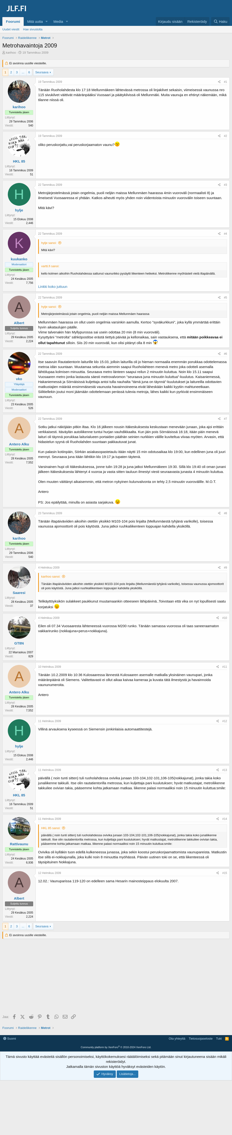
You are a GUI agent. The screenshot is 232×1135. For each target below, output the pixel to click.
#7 (225, 418)
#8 (225, 513)
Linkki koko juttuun (52, 287)
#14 (224, 819)
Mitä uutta (35, 21)
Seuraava (42, 72)
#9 (225, 567)
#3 (225, 185)
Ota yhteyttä (177, 1038)
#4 (225, 233)
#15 (224, 873)
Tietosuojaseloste (201, 1038)
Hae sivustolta (33, 29)
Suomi (9, 1038)
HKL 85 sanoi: (50, 828)
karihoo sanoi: (50, 576)
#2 (225, 136)
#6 (225, 353)
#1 (225, 82)
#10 (224, 618)
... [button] (23, 72)
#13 (224, 770)
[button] (46, 21)
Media (58, 21)
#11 (224, 666)
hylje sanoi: (49, 243)
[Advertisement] (117, 977)
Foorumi (13, 21)
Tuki (219, 1038)
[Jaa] (219, 82)
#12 (224, 721)
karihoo (11, 52)
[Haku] (220, 21)
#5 (225, 297)
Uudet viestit (10, 29)
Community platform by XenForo (116, 1047)
